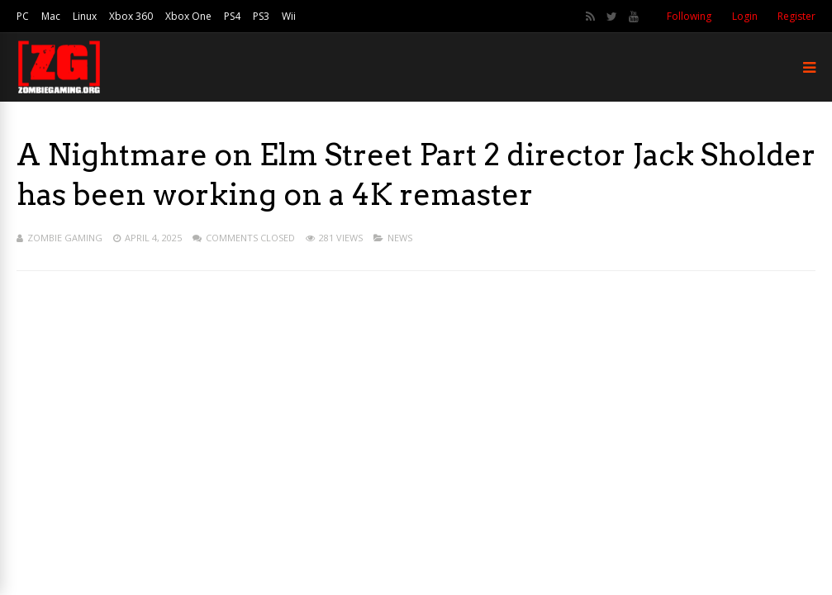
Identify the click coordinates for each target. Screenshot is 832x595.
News (399, 237)
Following (689, 16)
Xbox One (188, 16)
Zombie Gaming (64, 237)
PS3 (261, 16)
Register (796, 16)
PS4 (232, 16)
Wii (289, 16)
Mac (50, 16)
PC (23, 16)
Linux (85, 16)
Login (745, 16)
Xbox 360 (131, 16)
